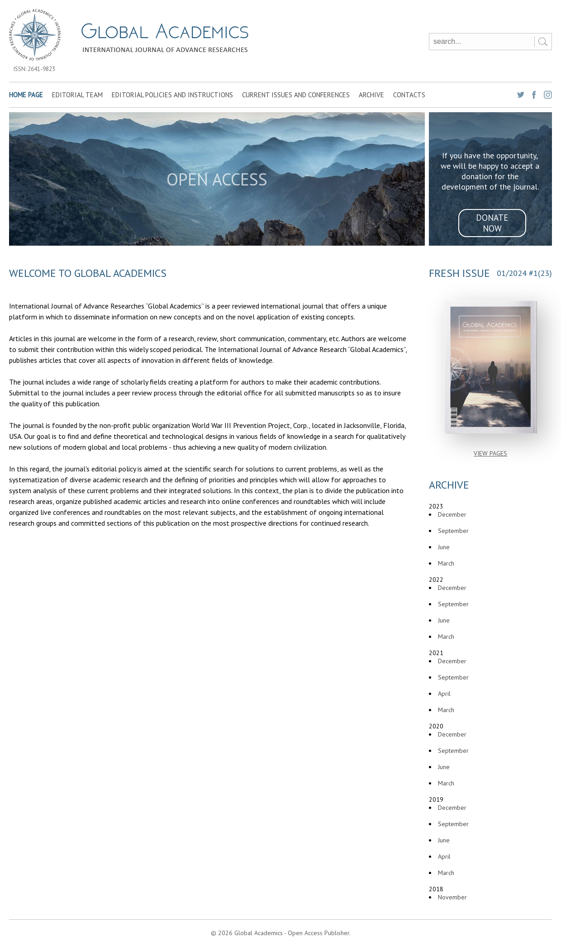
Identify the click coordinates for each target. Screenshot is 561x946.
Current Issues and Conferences (296, 94)
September (453, 531)
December (452, 514)
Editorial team (77, 94)
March (446, 563)
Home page (26, 94)
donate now (492, 223)
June (444, 547)
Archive (371, 94)
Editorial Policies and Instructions (172, 94)
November (452, 897)
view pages (490, 453)
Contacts (409, 94)
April (444, 693)
